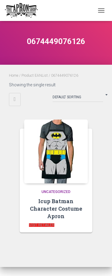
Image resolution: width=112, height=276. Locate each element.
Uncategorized (56, 192)
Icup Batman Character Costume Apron (56, 208)
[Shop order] (78, 98)
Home (13, 75)
